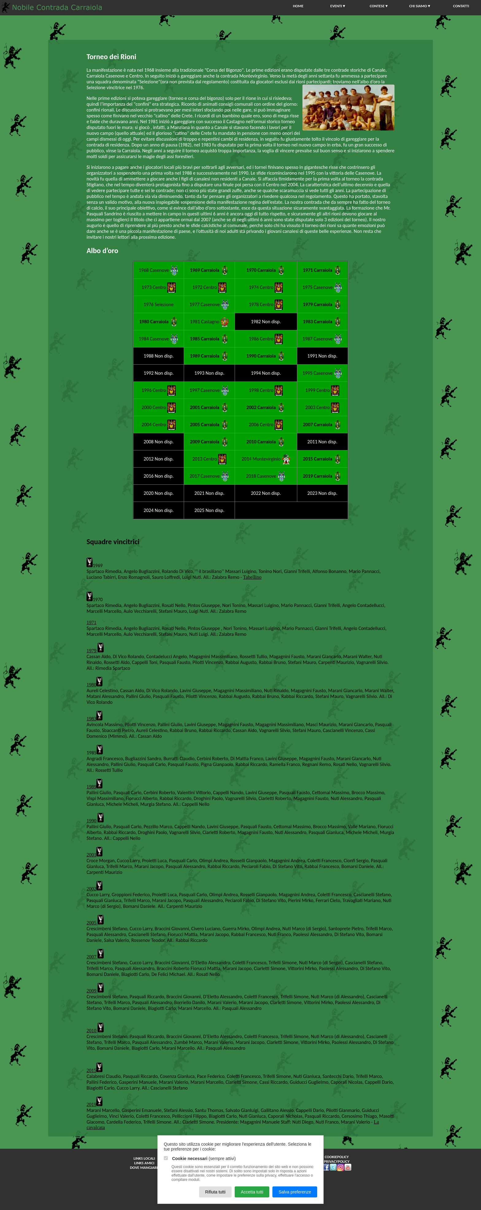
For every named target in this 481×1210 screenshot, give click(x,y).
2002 (91, 888)
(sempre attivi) (200, 1158)
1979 (92, 650)
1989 (91, 786)
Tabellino (252, 577)
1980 (91, 684)
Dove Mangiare (144, 1167)
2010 (92, 1030)
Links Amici (144, 1163)
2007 (92, 956)
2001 (91, 854)
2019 (91, 1104)
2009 (92, 990)
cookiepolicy (336, 1157)
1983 (91, 718)
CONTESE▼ (379, 6)
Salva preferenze (295, 1191)
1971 (91, 622)
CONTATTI (461, 6)
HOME (298, 6)
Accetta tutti (252, 1191)
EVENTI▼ (338, 6)
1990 (92, 820)
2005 (92, 922)
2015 (91, 1070)
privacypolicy (336, 1161)
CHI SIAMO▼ (420, 6)
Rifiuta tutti (215, 1191)
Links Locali (144, 1158)
